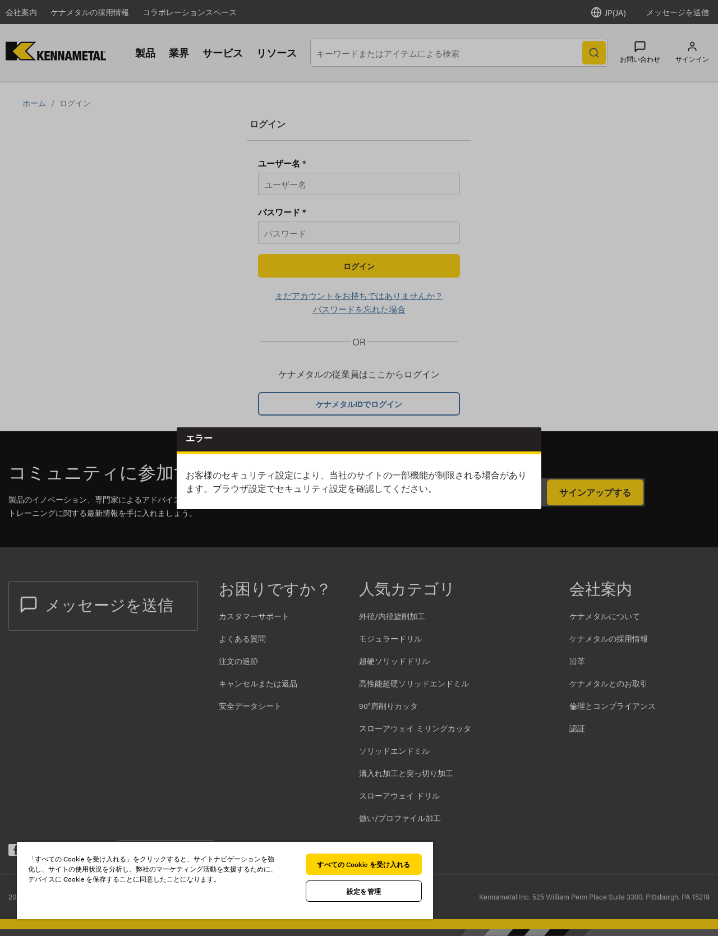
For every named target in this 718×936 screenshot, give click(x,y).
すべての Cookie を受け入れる (363, 864)
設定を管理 (364, 891)
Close (529, 441)
